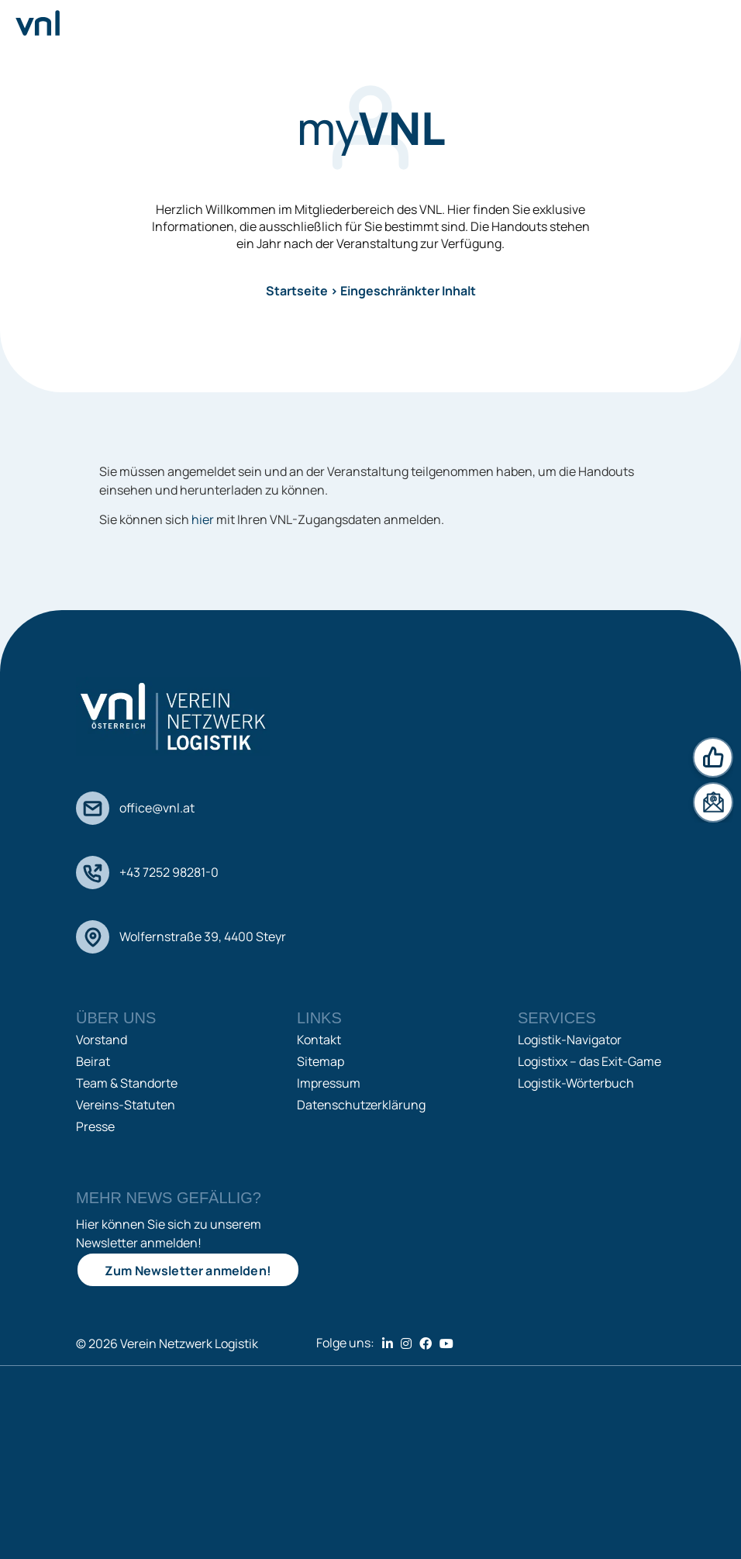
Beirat (93, 1061)
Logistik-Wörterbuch (576, 1083)
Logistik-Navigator (570, 1039)
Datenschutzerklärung (361, 1104)
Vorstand (101, 1039)
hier (202, 519)
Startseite (297, 290)
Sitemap (320, 1061)
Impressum (328, 1083)
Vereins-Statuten (125, 1104)
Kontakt (319, 1039)
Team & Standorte (126, 1083)
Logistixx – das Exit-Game (589, 1061)
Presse (95, 1126)
